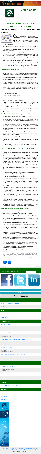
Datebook (12, 268)
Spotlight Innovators (5, 271)
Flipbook (16, 448)
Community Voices (19, 449)
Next (9, 262)
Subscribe (3, 266)
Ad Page (33, 268)
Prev (5, 262)
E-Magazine (18, 268)
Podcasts (4, 449)
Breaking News (31, 448)
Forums (6, 268)
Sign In (38, 266)
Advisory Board (35, 449)
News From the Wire (23, 448)
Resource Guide (26, 268)
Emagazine (11, 448)
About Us (18, 271)
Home (2, 268)
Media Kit (13, 271)
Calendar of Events (11, 449)
